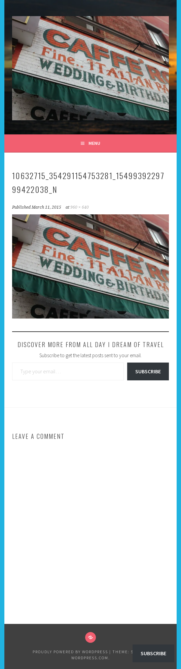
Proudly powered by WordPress (70, 651)
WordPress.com (89, 657)
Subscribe (148, 371)
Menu (94, 143)
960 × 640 (79, 207)
